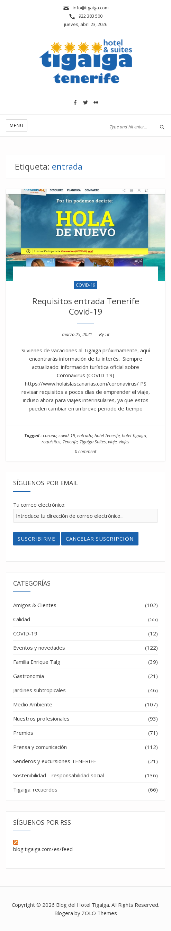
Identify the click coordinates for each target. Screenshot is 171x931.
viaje (112, 442)
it (108, 334)
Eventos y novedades (39, 647)
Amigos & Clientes (34, 605)
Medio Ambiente (32, 704)
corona (49, 435)
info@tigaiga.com (86, 7)
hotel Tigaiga (134, 435)
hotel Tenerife (107, 435)
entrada (84, 435)
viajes (124, 442)
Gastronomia (28, 675)
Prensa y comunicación (40, 746)
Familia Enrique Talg (36, 661)
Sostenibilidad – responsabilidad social (58, 775)
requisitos (51, 442)
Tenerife (70, 442)
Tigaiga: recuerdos (35, 789)
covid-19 (66, 435)
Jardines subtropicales (39, 690)
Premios (23, 732)
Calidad (21, 619)
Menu (17, 125)
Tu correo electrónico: (39, 504)
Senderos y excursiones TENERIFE (54, 761)
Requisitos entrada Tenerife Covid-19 (85, 306)
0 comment (85, 451)
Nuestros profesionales (41, 718)
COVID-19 (85, 285)
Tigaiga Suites (93, 442)
